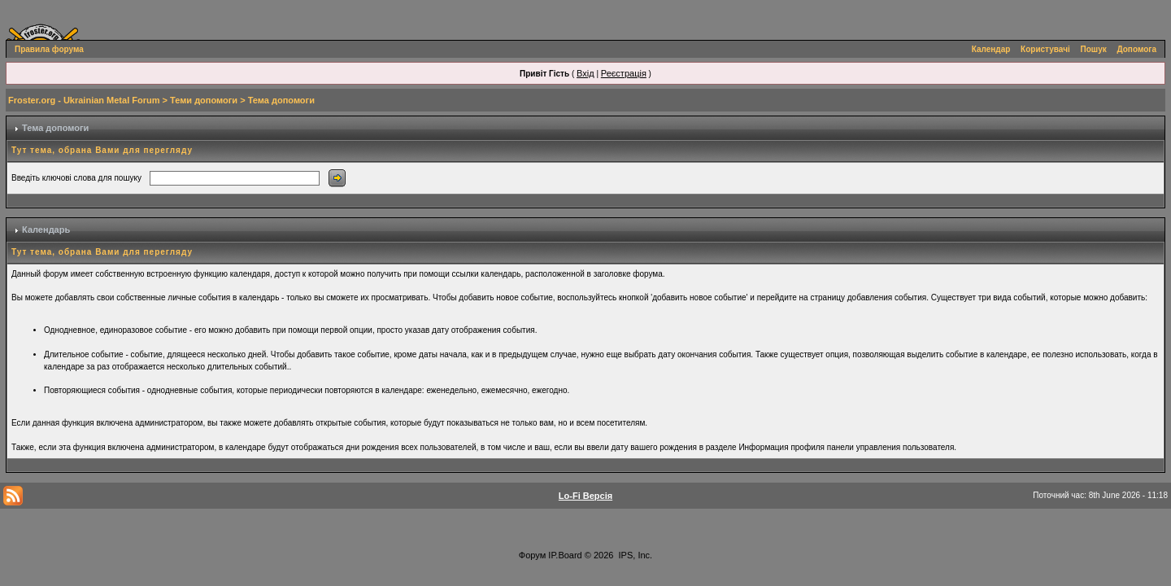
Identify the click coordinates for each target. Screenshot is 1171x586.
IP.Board (564, 555)
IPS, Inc (635, 555)
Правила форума (49, 49)
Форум (532, 555)
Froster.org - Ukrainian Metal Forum (83, 100)
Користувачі (1045, 49)
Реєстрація (623, 73)
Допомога (1136, 49)
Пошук (1094, 49)
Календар (991, 49)
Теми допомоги (203, 100)
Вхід (585, 73)
